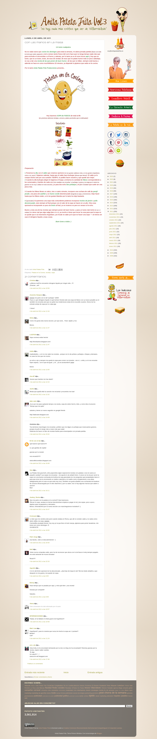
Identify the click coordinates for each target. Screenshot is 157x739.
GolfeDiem (120, 685)
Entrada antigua (95, 672)
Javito (32, 389)
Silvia (32, 318)
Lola (37, 688)
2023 (112, 176)
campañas (29, 690)
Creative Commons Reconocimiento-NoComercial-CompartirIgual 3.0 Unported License (92, 728)
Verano (87, 688)
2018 (112, 191)
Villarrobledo (96, 688)
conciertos (54, 690)
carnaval (37, 690)
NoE (31, 549)
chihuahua (44, 690)
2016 (112, 197)
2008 (112, 256)
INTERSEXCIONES (36, 616)
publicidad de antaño (48, 696)
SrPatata (74, 688)
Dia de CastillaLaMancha (71, 685)
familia (101, 690)
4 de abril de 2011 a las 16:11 (39, 490)
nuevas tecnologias (79, 693)
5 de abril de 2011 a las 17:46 (39, 659)
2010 (112, 250)
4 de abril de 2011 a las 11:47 (39, 328)
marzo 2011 (113, 240)
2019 (112, 188)
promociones (29, 696)
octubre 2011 (113, 220)
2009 (112, 253)
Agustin (32, 568)
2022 (112, 179)
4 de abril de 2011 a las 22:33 (39, 561)
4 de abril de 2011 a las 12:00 (39, 369)
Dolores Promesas (85, 685)
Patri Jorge (34, 537)
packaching (88, 693)
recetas (48, 272)
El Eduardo (95, 685)
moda (53, 693)
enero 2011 (113, 246)
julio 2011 (112, 229)
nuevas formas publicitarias (64, 693)
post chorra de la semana (112, 692)
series (81, 696)
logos (130, 690)
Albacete (27, 685)
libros (127, 690)
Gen (31, 470)
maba (32, 351)
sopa (53, 272)
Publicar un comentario (35, 663)
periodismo (95, 693)
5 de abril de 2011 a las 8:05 (39, 576)
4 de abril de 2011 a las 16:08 (39, 463)
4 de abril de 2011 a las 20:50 (39, 543)
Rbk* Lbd (33, 628)
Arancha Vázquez (36, 295)
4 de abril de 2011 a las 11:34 (39, 311)
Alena (32, 603)
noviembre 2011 (114, 217)
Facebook (102, 685)
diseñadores (81, 690)
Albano (33, 685)
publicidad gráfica (61, 696)
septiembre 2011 (115, 223)
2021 (112, 182)
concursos (62, 690)
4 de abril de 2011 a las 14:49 (39, 417)
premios (129, 693)
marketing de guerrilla (39, 693)
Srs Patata (80, 688)
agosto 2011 (113, 226)
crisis (75, 690)
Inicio (66, 672)
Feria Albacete (112, 685)
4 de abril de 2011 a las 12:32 (39, 394)
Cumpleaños (58, 685)
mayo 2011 (113, 234)
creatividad (69, 690)
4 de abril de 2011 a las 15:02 (39, 434)
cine (49, 690)
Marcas (41, 688)
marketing (28, 693)
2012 (112, 208)
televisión (110, 696)
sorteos (86, 696)
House (127, 685)
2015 (112, 200)
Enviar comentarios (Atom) (43, 677)
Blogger (99, 733)
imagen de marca (119, 690)
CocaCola (50, 685)
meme (49, 693)
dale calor (33, 401)
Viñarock (104, 688)
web (26, 698)
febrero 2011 (113, 243)
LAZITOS (33, 334)
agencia (115, 688)
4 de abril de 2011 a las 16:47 (39, 509)
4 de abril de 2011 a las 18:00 (39, 530)
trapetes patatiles (121, 696)
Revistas (68, 688)
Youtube (110, 688)
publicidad (38, 696)
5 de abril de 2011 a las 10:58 (39, 622)
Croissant (33, 516)
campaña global (127, 688)
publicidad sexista (74, 696)
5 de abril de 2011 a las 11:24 (39, 638)
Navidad (48, 688)
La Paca (33, 688)
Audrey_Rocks (35, 497)
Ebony (32, 583)
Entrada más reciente (35, 672)
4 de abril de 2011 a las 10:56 (39, 288)
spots (92, 695)
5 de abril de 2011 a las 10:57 (39, 609)
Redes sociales (58, 688)
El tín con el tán (35, 441)
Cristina (32, 280)
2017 (112, 194)
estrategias (95, 690)
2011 (112, 211)
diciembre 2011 (114, 214)
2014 (112, 203)
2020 (112, 185)
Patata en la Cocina (38, 272)
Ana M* (32, 376)
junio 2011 (113, 231)
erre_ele (32, 645)
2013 (112, 206)
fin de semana (109, 690)
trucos (130, 696)
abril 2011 (112, 237)
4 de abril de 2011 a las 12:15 (39, 382)
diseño (88, 690)
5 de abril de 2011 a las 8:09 (39, 597)
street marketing (101, 696)
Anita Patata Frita (40, 685)
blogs (120, 688)
